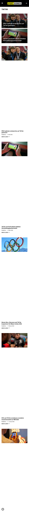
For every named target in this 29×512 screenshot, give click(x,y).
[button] (26, 3)
